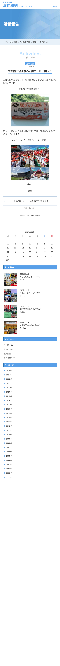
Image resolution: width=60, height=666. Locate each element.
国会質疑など (9, 358)
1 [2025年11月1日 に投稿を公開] (44, 239)
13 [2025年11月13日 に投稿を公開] (30, 248)
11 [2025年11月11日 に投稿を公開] (15, 248)
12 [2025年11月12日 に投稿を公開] (23, 248)
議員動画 (7, 354)
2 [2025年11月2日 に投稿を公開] (51, 239)
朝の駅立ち (8, 345)
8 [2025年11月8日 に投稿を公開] (44, 244)
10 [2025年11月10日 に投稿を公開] (8, 248)
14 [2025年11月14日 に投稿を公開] (37, 248)
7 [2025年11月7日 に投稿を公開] (37, 244)
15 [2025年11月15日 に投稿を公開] (45, 248)
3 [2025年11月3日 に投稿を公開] (8, 244)
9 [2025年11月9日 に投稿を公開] (51, 244)
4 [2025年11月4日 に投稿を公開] (15, 244)
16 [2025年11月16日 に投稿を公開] (52, 248)
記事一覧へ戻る (30, 208)
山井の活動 (8, 349)
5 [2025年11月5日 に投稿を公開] (22, 244)
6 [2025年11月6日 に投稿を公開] (30, 244)
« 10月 (7, 260)
